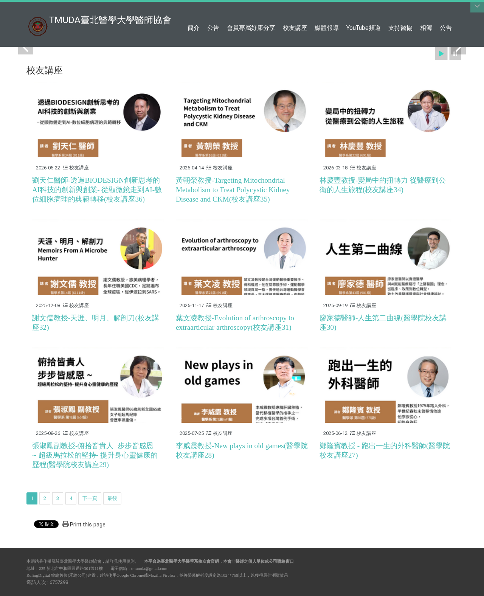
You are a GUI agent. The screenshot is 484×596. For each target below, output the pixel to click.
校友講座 (295, 27)
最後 (112, 498)
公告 (213, 27)
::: (453, 9)
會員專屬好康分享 (251, 27)
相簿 (426, 27)
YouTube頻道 (363, 27)
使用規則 (126, 561)
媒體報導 (327, 27)
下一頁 (89, 498)
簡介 (194, 27)
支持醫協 (400, 27)
